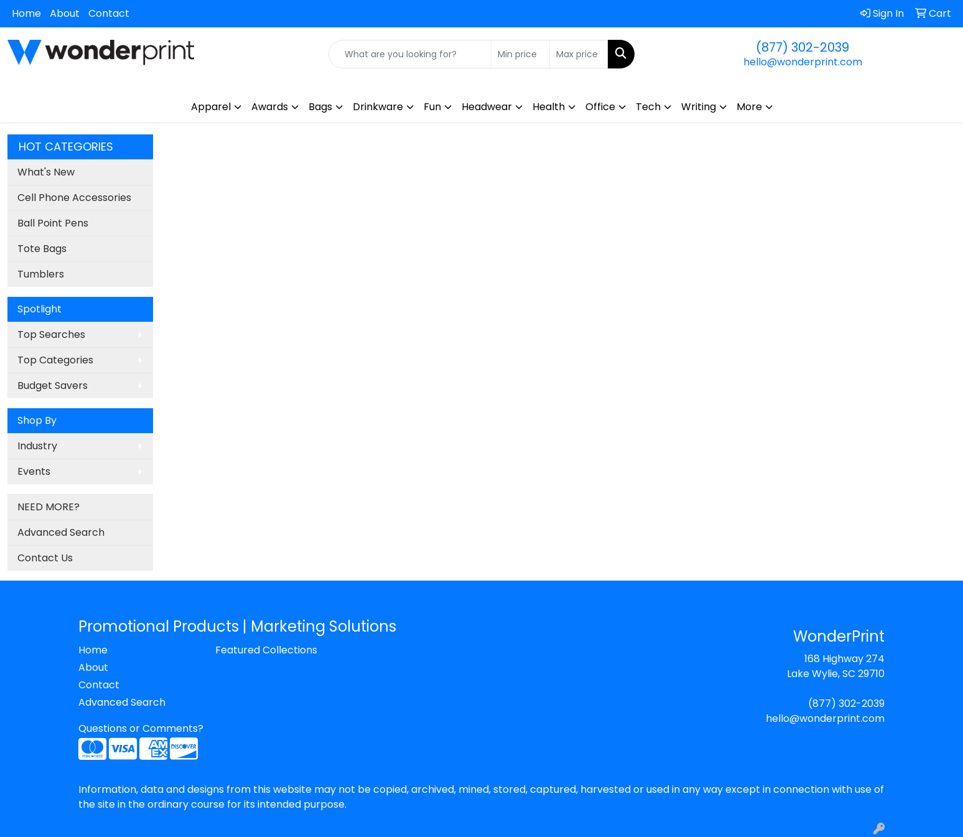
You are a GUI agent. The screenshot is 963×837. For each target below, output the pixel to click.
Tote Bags (42, 248)
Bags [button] (320, 107)
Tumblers (40, 274)
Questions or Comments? (140, 728)
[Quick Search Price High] (578, 54)
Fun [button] (432, 107)
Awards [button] (269, 107)
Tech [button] (648, 107)
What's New (46, 172)
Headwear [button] (487, 107)
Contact (108, 13)
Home (26, 13)
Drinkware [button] (378, 107)
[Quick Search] (409, 54)
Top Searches (51, 334)
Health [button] (549, 107)
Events (33, 471)
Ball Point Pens (52, 223)
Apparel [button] (211, 107)
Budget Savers (52, 385)
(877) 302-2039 (802, 47)
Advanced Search (61, 532)
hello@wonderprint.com (802, 62)
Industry (37, 446)
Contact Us (45, 558)
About (65, 13)
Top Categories (55, 360)
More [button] (749, 107)
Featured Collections (266, 650)
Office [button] (600, 107)
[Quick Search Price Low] (520, 54)
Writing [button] (698, 107)
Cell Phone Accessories (74, 197)
